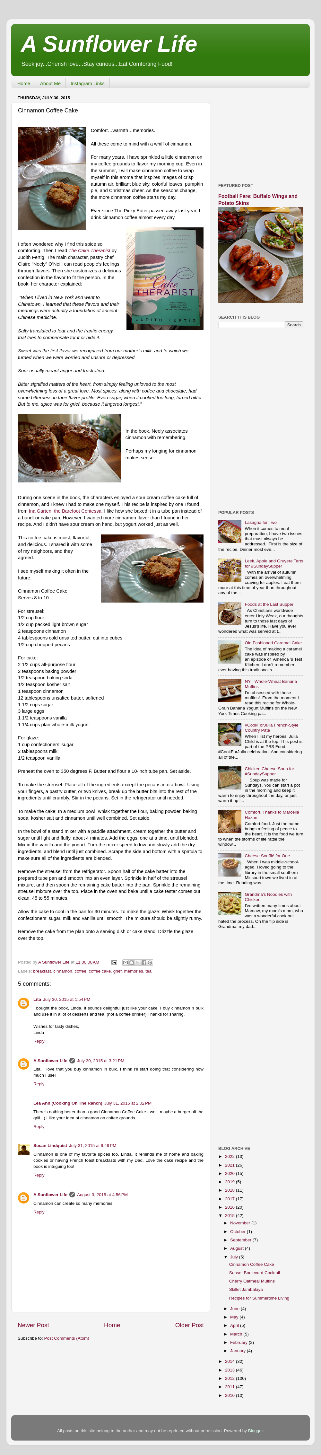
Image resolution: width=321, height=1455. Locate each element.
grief (117, 971)
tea (148, 971)
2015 (230, 1215)
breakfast (42, 971)
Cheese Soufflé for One (267, 855)
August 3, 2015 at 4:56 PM (102, 1194)
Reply (39, 1041)
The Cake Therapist (89, 250)
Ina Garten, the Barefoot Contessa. (66, 511)
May (234, 1317)
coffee (80, 971)
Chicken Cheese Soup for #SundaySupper (269, 771)
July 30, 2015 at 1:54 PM (66, 999)
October (238, 1231)
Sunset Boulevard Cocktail (254, 1272)
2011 (230, 1386)
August (237, 1248)
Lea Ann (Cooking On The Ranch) (67, 1103)
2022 (230, 1156)
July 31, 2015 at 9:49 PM (92, 1145)
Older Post (189, 1325)
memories (133, 971)
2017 (230, 1198)
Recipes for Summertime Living (259, 1298)
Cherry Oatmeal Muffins (252, 1281)
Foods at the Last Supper (269, 604)
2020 (230, 1173)
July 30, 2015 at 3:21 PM (100, 1060)
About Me (50, 83)
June (235, 1308)
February (239, 1342)
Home (23, 83)
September (241, 1240)
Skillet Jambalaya (246, 1289)
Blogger (255, 1430)
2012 (230, 1378)
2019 (230, 1181)
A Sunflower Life (109, 44)
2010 (230, 1395)
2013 (230, 1370)
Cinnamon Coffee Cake (251, 1264)
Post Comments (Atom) (66, 1338)
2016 (230, 1207)
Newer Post (33, 1325)
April (235, 1325)
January (238, 1350)
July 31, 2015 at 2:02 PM (128, 1103)
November (240, 1223)
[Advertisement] (260, 133)
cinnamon (62, 971)
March (236, 1334)
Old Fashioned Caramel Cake (273, 642)
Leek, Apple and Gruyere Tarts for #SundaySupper (274, 564)
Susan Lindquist (50, 1145)
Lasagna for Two (261, 522)
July (234, 1257)
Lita (37, 999)
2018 (230, 1190)
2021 (230, 1165)
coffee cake (100, 971)
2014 (230, 1361)
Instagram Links (88, 83)
